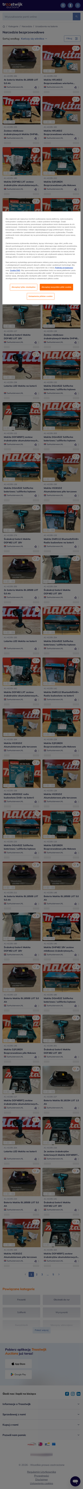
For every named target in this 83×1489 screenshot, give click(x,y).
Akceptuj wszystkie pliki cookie (56, 287)
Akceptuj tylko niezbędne (24, 287)
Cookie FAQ (15, 270)
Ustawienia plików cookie (41, 296)
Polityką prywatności (64, 268)
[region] (41, 258)
